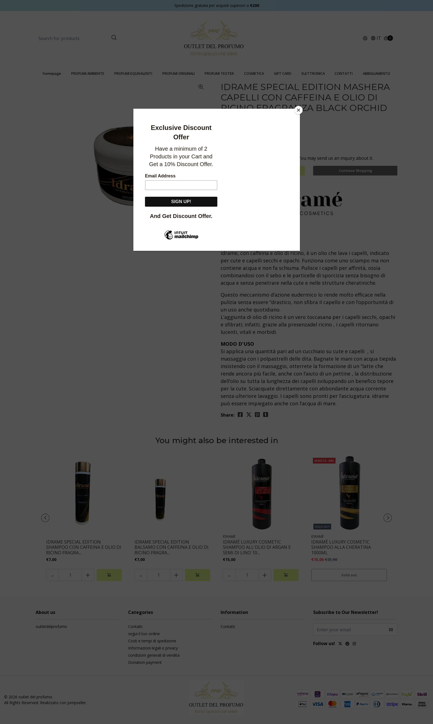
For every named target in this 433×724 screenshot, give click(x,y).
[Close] (298, 110)
